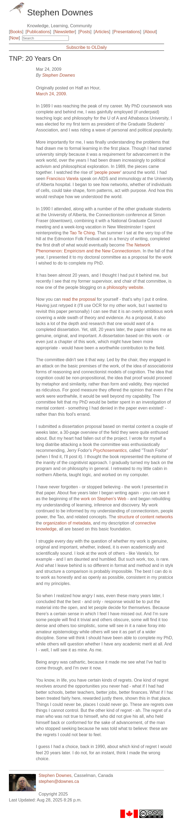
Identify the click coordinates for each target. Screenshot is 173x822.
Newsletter (65, 31)
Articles (102, 31)
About (150, 31)
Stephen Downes (58, 75)
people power (107, 172)
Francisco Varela (62, 178)
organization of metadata (67, 523)
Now (14, 38)
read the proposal (79, 299)
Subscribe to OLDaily (86, 47)
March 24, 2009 (51, 94)
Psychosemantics (110, 450)
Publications (38, 31)
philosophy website (125, 287)
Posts (85, 31)
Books (16, 31)
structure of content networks (145, 517)
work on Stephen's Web (103, 498)
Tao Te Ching (82, 233)
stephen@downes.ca (59, 781)
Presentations (127, 31)
